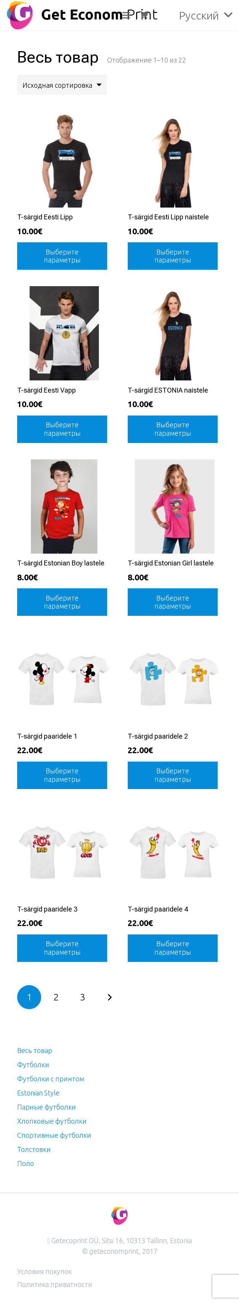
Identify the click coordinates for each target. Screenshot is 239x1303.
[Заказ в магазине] (62, 85)
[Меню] (126, 15)
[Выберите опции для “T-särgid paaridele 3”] (62, 948)
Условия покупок (44, 1271)
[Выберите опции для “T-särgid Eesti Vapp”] (62, 429)
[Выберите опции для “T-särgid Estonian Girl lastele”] (173, 602)
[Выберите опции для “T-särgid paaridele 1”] (62, 775)
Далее (110, 997)
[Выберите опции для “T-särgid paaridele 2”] (173, 775)
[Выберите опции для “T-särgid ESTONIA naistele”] (173, 429)
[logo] (82, 15)
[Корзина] (143, 15)
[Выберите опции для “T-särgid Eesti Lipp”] (62, 256)
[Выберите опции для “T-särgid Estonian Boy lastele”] (62, 602)
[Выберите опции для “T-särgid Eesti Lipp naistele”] (173, 256)
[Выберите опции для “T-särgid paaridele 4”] (173, 948)
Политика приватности (54, 1284)
